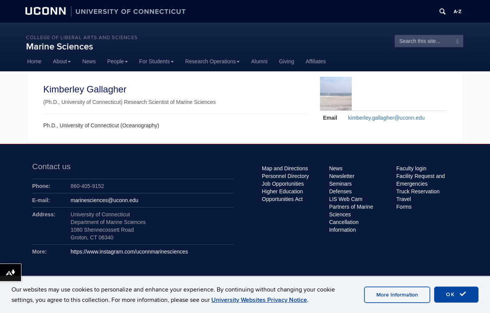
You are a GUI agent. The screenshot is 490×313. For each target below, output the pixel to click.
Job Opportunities (283, 184)
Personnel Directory (285, 176)
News (89, 61)
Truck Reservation (417, 191)
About (62, 61)
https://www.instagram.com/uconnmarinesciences (129, 252)
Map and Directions (285, 168)
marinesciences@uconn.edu (105, 200)
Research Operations (212, 61)
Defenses (340, 191)
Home (34, 61)
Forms (404, 207)
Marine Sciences (59, 46)
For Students (156, 61)
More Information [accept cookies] (397, 295)
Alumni (259, 61)
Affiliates (316, 61)
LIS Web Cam (346, 199)
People (117, 61)
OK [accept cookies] (456, 294)
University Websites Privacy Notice (259, 300)
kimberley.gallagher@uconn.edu (386, 118)
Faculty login (411, 168)
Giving (286, 61)
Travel (403, 199)
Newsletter (341, 176)
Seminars (340, 184)
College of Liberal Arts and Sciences (82, 38)
